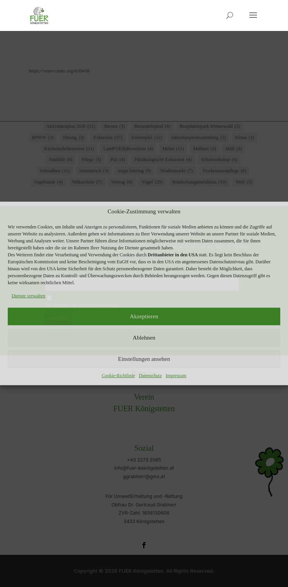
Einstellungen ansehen (144, 359)
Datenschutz (150, 375)
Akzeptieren (144, 316)
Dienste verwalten (28, 296)
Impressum (176, 375)
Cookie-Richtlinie (118, 375)
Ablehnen (144, 338)
